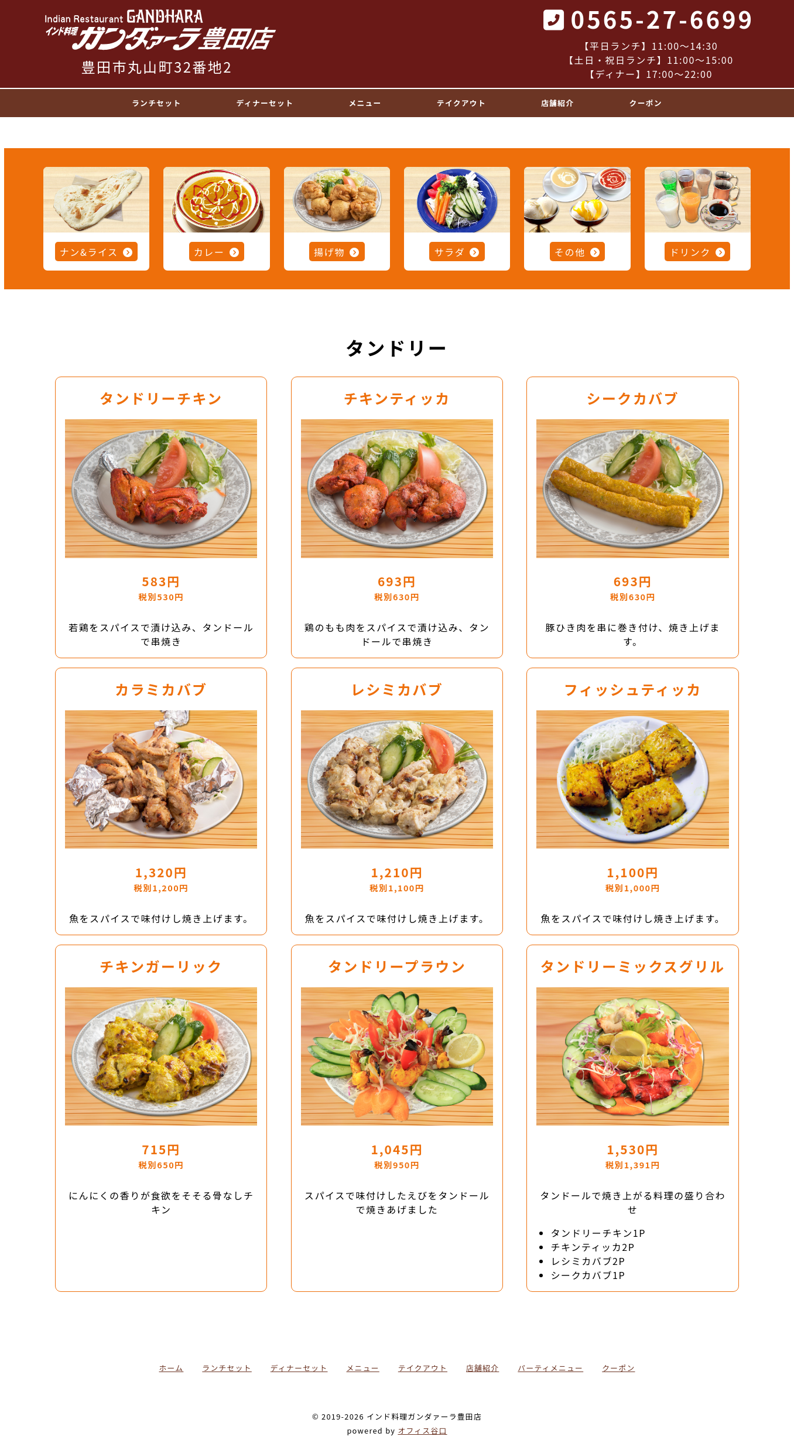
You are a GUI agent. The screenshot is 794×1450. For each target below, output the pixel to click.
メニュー (362, 1367)
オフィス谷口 (422, 1430)
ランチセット (226, 1367)
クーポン (618, 1367)
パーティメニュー (550, 1367)
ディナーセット (299, 1367)
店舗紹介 (482, 1367)
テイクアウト (422, 1367)
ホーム (171, 1367)
